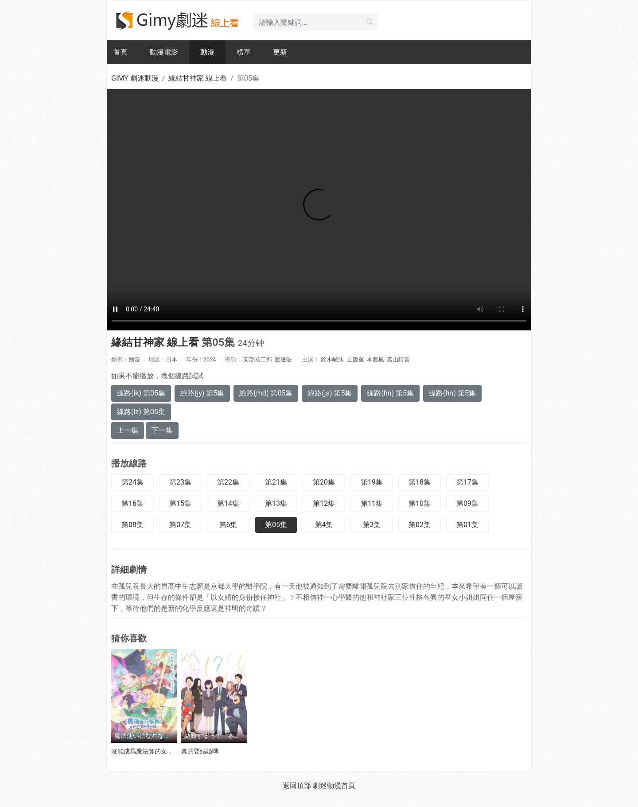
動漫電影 (164, 52)
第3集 (372, 524)
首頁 (120, 52)
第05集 (276, 524)
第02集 (419, 524)
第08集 (132, 524)
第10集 (419, 503)
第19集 (372, 482)
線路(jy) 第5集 (202, 393)
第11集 (372, 503)
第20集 (324, 482)
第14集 (228, 503)
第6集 (228, 524)
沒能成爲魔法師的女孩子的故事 (154, 751)
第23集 (180, 482)
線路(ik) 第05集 (141, 393)
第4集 (324, 524)
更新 (280, 52)
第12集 (324, 503)
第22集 (228, 482)
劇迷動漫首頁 (334, 785)
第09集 (467, 503)
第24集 (132, 482)
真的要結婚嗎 (199, 751)
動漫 (207, 52)
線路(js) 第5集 (329, 393)
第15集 (180, 503)
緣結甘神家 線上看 (197, 78)
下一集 (162, 430)
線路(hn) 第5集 (390, 393)
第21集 (276, 482)
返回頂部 (297, 785)
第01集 (467, 524)
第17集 (467, 482)
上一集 (127, 430)
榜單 (244, 52)
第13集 (276, 503)
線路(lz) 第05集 (141, 411)
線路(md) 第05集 (265, 393)
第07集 (180, 524)
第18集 (419, 482)
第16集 (132, 503)
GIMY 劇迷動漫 (135, 78)
